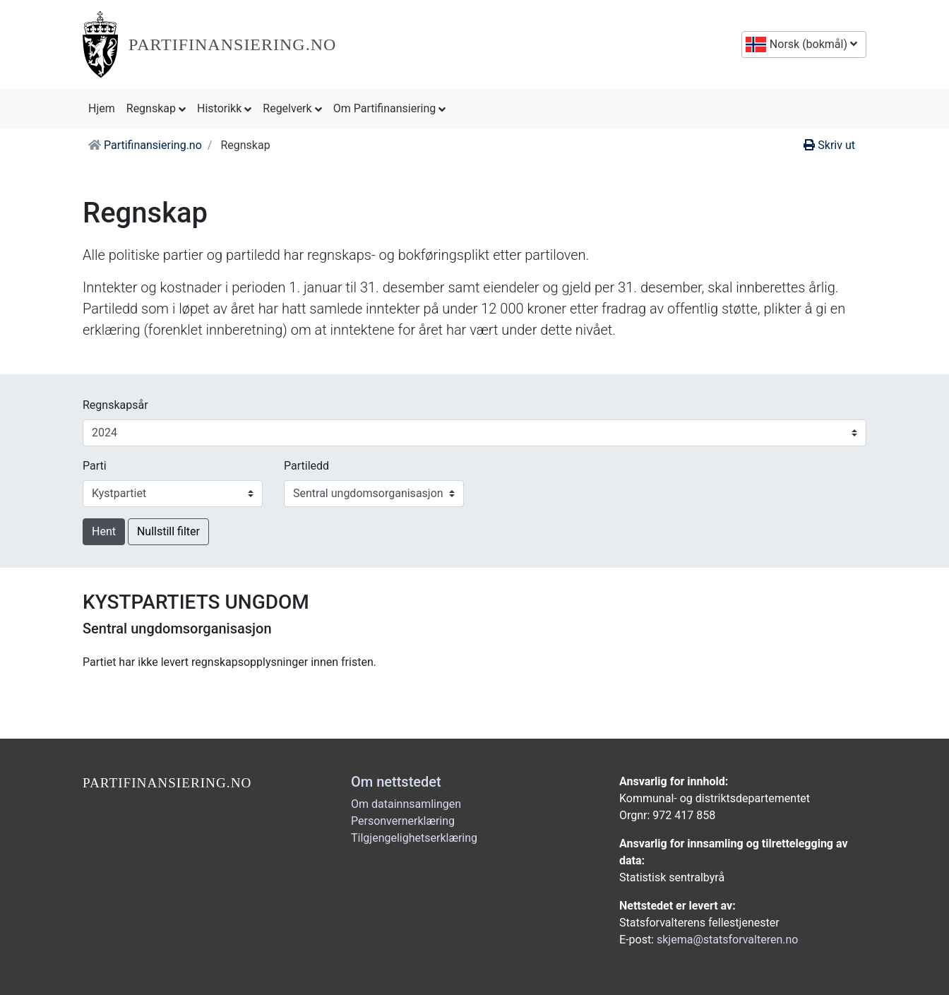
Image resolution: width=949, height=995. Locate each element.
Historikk (224, 108)
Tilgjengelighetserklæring (414, 838)
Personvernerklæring (403, 821)
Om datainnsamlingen (406, 804)
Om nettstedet (396, 781)
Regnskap (156, 108)
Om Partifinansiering (389, 108)
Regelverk (292, 108)
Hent (104, 531)
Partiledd (306, 465)
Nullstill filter (168, 531)
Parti (95, 465)
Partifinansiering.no (232, 44)
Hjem (104, 107)
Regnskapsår (115, 405)
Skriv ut (829, 145)
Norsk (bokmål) (812, 44)
